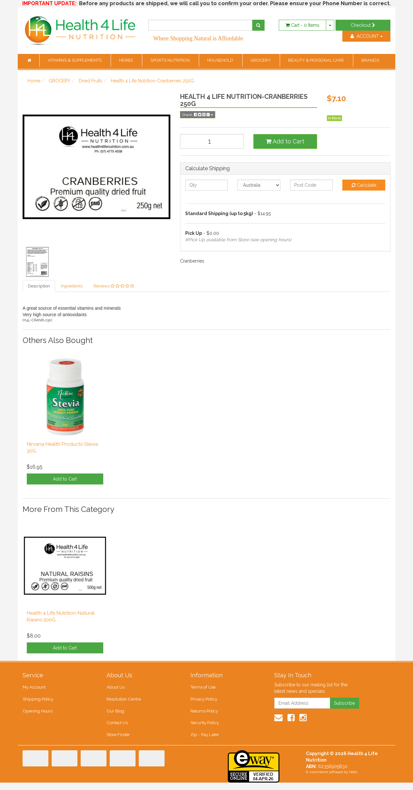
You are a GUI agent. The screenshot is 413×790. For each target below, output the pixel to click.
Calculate (364, 185)
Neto (353, 779)
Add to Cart (285, 141)
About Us (115, 688)
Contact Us (116, 728)
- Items (302, 25)
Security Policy (204, 728)
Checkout (363, 25)
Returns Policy (204, 714)
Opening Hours (37, 714)
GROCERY (261, 60)
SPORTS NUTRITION (170, 60)
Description (39, 286)
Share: (197, 114)
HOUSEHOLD (220, 60)
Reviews (113, 286)
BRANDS (370, 60)
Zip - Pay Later (204, 741)
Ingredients (71, 286)
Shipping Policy (38, 702)
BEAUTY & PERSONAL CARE (316, 60)
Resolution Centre (123, 702)
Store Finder (118, 741)
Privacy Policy (203, 702)
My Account (34, 688)
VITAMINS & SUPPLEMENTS (75, 60)
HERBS (126, 60)
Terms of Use (202, 688)
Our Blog (115, 714)
